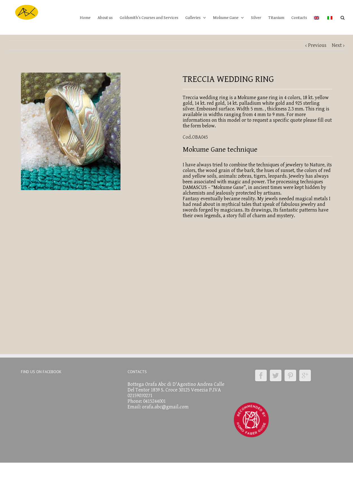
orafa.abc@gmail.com (165, 407)
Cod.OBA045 (195, 137)
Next (337, 45)
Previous (317, 45)
